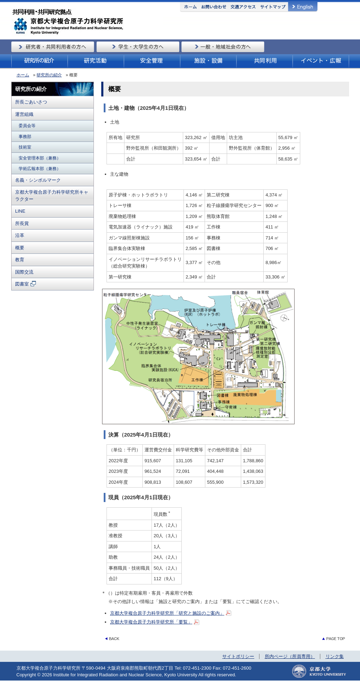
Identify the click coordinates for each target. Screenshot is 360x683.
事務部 (25, 136)
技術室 (25, 147)
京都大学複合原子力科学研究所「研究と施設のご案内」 (167, 613)
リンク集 (335, 656)
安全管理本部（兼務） (40, 158)
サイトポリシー (238, 656)
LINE (20, 211)
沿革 (19, 235)
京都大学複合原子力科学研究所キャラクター (51, 195)
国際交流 (24, 272)
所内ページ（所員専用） (290, 656)
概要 (19, 247)
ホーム (23, 75)
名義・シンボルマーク (38, 180)
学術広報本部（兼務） (40, 168)
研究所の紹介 (49, 75)
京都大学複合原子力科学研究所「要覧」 (151, 622)
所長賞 (22, 223)
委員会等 (27, 125)
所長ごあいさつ (31, 102)
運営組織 (24, 114)
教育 (19, 259)
